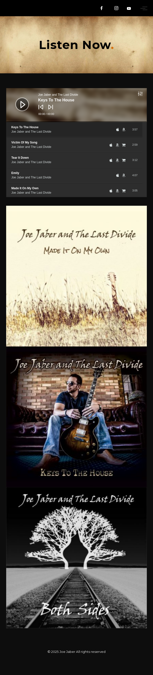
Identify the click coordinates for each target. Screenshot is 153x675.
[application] (76, 105)
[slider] (76, 121)
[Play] (18, 100)
